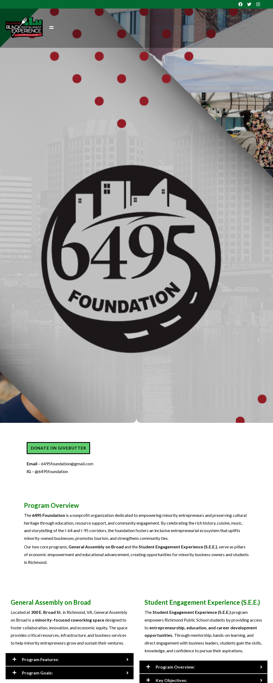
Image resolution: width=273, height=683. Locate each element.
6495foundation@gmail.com (67, 463)
